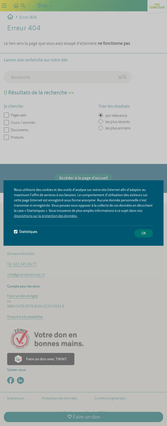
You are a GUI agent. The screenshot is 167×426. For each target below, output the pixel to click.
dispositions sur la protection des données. (46, 216)
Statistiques (25, 231)
